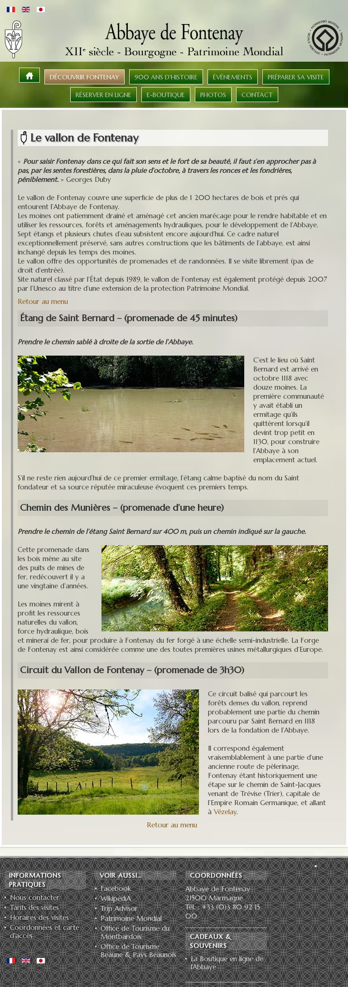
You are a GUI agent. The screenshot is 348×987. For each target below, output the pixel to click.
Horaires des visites (39, 918)
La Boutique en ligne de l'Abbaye (227, 963)
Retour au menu (43, 301)
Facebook (116, 888)
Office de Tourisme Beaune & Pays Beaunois (138, 951)
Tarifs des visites (34, 908)
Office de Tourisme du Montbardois (135, 932)
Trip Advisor (119, 908)
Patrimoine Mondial (131, 918)
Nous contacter (34, 898)
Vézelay (225, 811)
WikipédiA (116, 898)
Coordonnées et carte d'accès (44, 931)
